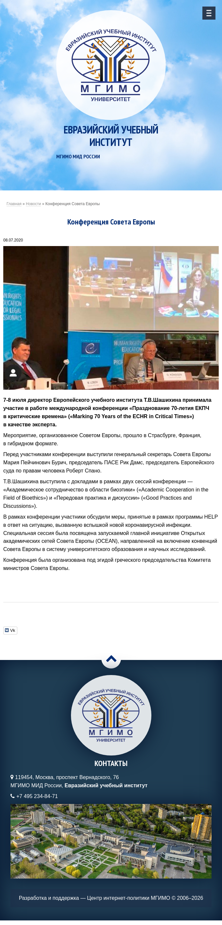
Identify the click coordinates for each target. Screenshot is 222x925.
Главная (14, 204)
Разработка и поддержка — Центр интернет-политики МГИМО (94, 898)
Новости (33, 204)
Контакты (111, 763)
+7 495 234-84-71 (37, 796)
